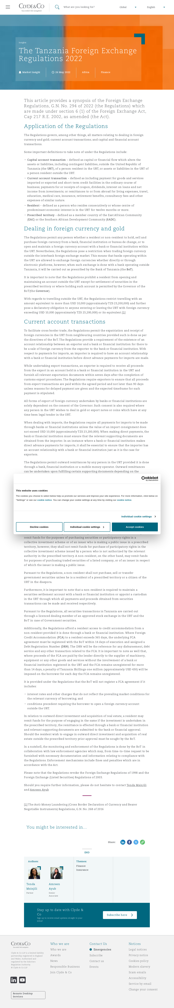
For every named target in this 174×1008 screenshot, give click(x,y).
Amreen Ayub (39, 789)
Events (94, 966)
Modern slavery (139, 966)
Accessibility (137, 978)
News (54, 961)
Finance (81, 866)
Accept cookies (135, 526)
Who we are (58, 949)
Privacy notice (138, 955)
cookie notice (44, 500)
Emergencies (102, 949)
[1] (124, 312)
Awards (55, 955)
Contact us (97, 961)
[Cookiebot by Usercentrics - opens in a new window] (144, 478)
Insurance (82, 869)
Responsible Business (65, 966)
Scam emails (137, 972)
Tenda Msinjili (137, 785)
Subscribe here (117, 915)
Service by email (140, 983)
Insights (22, 42)
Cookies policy (139, 961)
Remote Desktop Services (23, 995)
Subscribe (96, 955)
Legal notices (138, 949)
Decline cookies (39, 526)
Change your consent (143, 989)
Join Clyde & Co (61, 972)
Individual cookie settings (136, 516)
